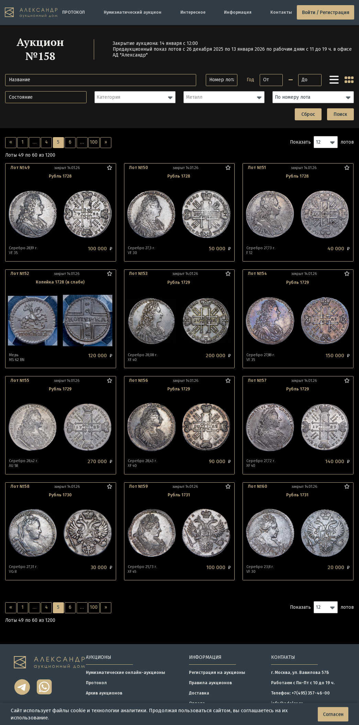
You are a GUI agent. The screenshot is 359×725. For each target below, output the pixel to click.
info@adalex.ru (287, 703)
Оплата (197, 703)
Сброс (308, 114)
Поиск (340, 114)
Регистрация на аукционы (217, 672)
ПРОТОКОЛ (73, 12)
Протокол (96, 682)
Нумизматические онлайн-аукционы (125, 672)
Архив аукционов (104, 693)
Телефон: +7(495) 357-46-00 (300, 693)
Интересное (192, 12)
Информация (237, 12)
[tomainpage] (31, 12)
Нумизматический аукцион (132, 12)
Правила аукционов (210, 682)
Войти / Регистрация (325, 12)
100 (94, 142)
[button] (135, 97)
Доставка (199, 693)
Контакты (281, 12)
